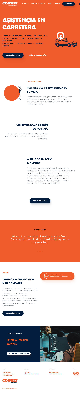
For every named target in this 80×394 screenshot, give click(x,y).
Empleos (57, 3)
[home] (10, 4)
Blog (49, 3)
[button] (25, 4)
